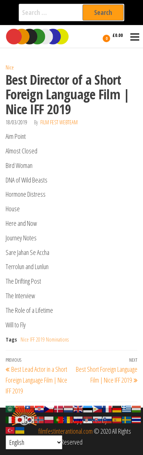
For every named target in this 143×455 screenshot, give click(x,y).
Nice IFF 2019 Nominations (45, 339)
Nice (10, 67)
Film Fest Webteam (59, 122)
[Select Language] (34, 442)
